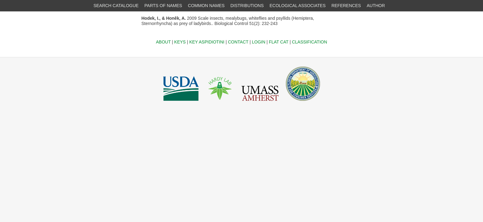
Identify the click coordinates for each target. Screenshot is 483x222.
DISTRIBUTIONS (247, 5)
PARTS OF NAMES (163, 5)
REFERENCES (346, 5)
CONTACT (238, 41)
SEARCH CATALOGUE (116, 5)
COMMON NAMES (206, 5)
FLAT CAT (279, 41)
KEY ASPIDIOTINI (206, 41)
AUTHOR (376, 5)
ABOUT (163, 41)
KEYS (180, 41)
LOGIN (259, 41)
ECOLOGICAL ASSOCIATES (298, 5)
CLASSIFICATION (309, 41)
